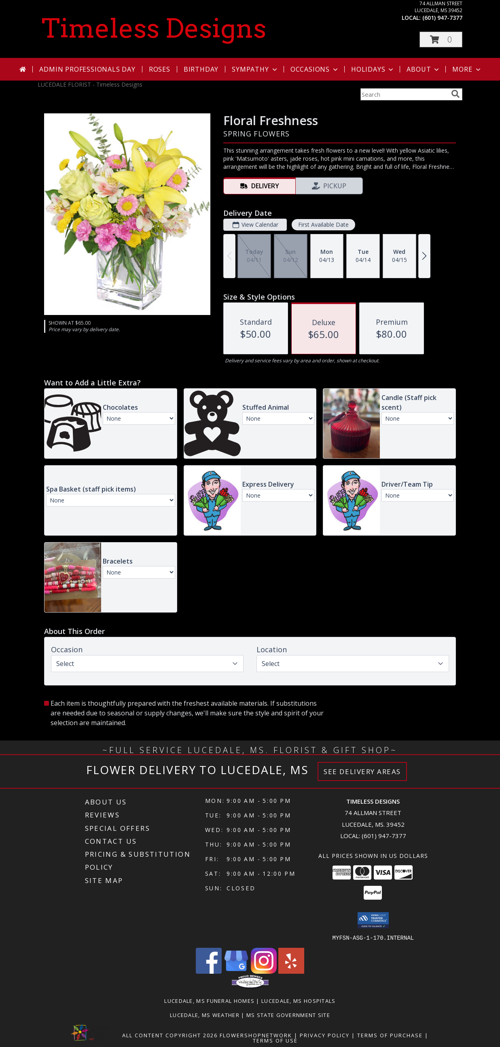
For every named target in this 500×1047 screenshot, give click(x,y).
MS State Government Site (288, 1014)
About (424, 69)
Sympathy (255, 69)
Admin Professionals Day (87, 69)
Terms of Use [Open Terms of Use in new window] (275, 1040)
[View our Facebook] (209, 971)
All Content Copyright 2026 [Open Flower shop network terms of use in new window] (170, 1034)
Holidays (373, 69)
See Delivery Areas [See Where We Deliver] (362, 771)
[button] (440, 39)
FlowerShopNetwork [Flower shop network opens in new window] (256, 1034)
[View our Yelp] (291, 971)
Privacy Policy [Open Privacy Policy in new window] (325, 1034)
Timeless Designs (154, 28)
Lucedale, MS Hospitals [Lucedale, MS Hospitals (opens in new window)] (298, 1000)
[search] (455, 93)
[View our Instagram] (264, 971)
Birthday (201, 69)
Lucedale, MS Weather (204, 1014)
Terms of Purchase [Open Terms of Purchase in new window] (390, 1034)
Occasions (314, 69)
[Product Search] (404, 94)
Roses (159, 69)
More (467, 69)
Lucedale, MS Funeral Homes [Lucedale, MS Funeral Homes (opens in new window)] (209, 1000)
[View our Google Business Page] (236, 971)
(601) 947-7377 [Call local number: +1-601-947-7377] (442, 17)
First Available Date (323, 224)
